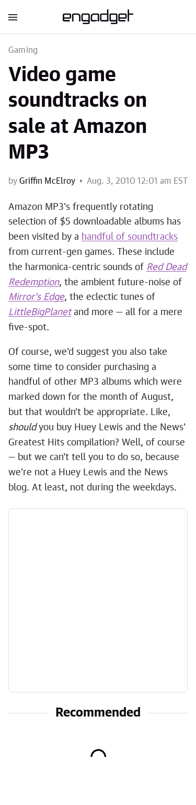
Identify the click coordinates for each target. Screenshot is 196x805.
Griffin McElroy (47, 181)
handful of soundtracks (130, 237)
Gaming (23, 50)
